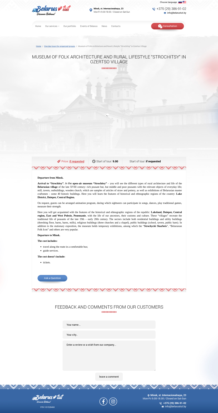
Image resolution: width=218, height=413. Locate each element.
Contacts (115, 26)
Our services (51, 26)
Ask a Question (52, 278)
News (104, 26)
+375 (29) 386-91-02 (171, 8)
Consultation (167, 26)
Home (38, 26)
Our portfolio (69, 26)
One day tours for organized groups (59, 46)
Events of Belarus (88, 26)
